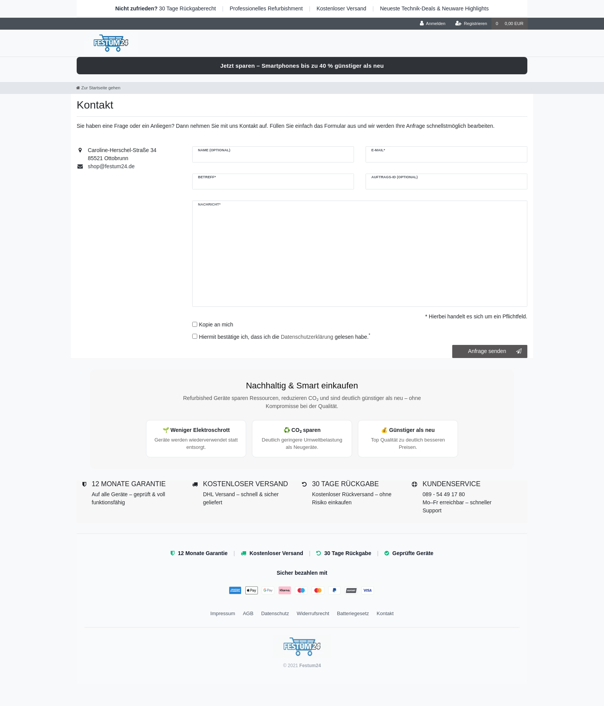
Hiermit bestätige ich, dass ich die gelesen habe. (285, 336)
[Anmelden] (433, 24)
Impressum (222, 613)
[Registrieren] (471, 24)
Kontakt (385, 613)
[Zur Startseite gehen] (98, 87)
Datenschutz (275, 613)
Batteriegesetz (353, 613)
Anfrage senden (495, 351)
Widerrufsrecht (313, 613)
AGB (248, 613)
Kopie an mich (216, 324)
